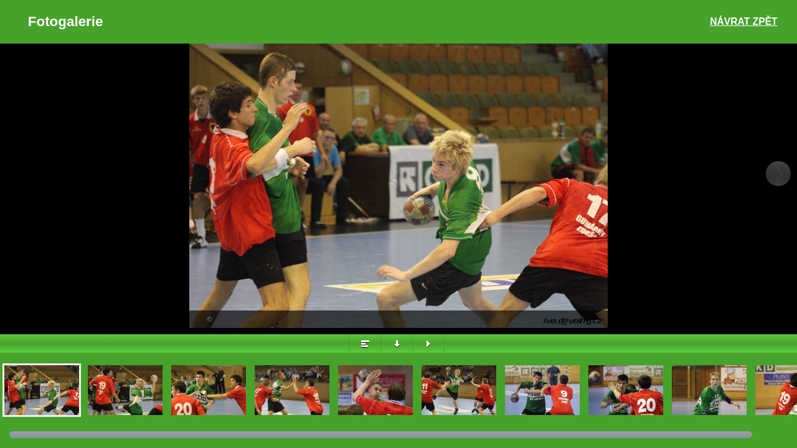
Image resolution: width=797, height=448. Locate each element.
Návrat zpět (743, 21)
